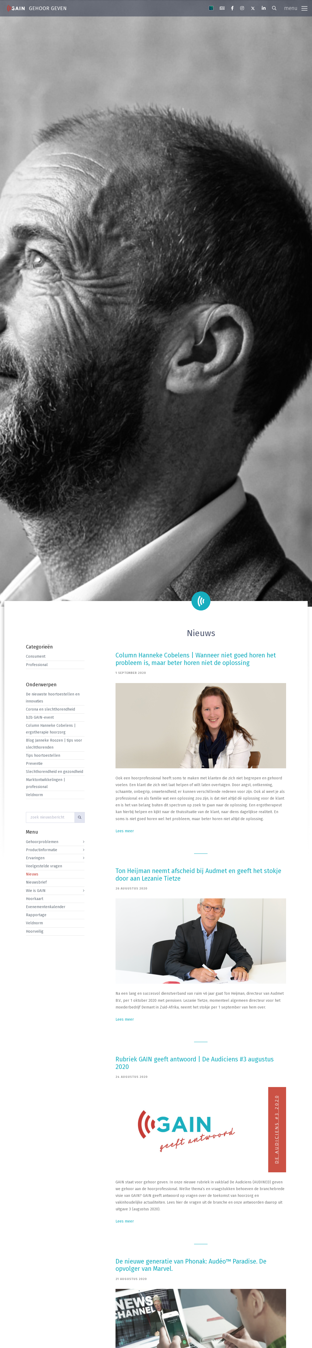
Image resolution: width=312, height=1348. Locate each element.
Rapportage (36, 915)
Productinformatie (41, 850)
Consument (35, 656)
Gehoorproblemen (42, 842)
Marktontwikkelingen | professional (45, 783)
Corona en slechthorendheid (50, 709)
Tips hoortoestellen (43, 755)
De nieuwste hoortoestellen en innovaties (53, 697)
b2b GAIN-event (40, 717)
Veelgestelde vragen (44, 866)
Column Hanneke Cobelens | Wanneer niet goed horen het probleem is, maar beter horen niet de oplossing (196, 659)
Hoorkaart (34, 899)
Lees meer (125, 831)
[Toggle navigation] (296, 8)
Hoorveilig (34, 931)
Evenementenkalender (45, 907)
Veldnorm (34, 795)
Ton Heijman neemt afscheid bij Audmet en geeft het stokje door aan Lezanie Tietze (198, 874)
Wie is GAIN (36, 890)
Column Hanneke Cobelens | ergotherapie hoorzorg (51, 729)
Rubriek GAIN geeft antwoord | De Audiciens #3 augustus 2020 (195, 1063)
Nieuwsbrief (36, 882)
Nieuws (32, 874)
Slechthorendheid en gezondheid (54, 771)
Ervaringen (35, 858)
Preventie (34, 763)
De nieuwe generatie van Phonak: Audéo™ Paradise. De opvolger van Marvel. (191, 1265)
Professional (37, 665)
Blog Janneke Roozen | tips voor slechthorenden (54, 743)
